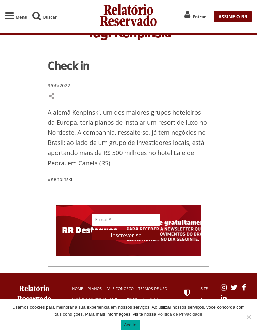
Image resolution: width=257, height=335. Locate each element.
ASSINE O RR (232, 15)
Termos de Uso (152, 289)
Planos (94, 289)
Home (77, 289)
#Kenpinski (60, 180)
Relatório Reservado (128, 15)
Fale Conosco (120, 289)
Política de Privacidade (179, 314)
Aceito (130, 325)
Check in (68, 66)
